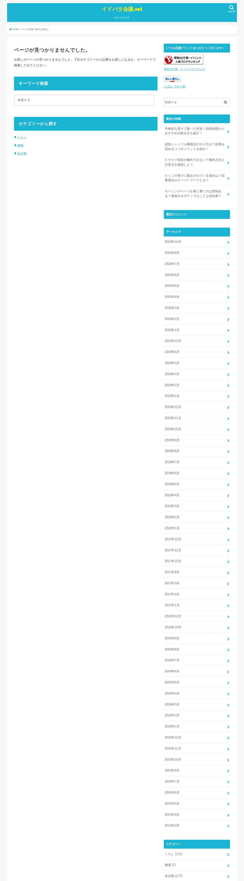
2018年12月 (172, 392)
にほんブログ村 (174, 85)
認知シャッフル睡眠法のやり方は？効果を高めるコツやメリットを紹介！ (194, 144)
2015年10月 (172, 726)
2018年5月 (172, 465)
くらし (22, 136)
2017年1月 (172, 580)
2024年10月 (172, 236)
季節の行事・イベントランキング (183, 68)
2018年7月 (172, 445)
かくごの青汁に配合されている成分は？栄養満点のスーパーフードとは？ (194, 173)
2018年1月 (172, 507)
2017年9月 (172, 549)
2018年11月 (172, 403)
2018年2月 (172, 497)
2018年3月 (172, 486)
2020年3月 (172, 298)
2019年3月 (172, 361)
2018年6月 (172, 455)
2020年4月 (172, 288)
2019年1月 (172, 382)
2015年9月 (172, 737)
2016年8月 (172, 622)
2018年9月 (172, 424)
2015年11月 (172, 716)
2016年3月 (172, 674)
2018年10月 (172, 413)
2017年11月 (172, 528)
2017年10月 (172, 538)
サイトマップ (122, 17)
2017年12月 (172, 518)
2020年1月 (172, 319)
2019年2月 (172, 371)
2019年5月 (172, 340)
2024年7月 (172, 257)
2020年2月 (172, 309)
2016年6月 (172, 643)
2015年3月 (172, 789)
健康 (20, 144)
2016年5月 (172, 653)
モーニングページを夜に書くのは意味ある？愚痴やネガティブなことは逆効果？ (194, 188)
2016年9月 (172, 612)
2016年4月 (172, 664)
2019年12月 (172, 330)
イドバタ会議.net (122, 8)
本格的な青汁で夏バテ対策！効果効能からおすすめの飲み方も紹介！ (194, 129)
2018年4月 (172, 476)
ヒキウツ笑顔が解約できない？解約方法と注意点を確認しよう (194, 159)
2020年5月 (172, 277)
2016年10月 (172, 601)
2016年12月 (172, 591)
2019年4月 (172, 351)
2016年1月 (172, 695)
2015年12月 (172, 705)
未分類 (22, 152)
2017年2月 (172, 570)
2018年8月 (172, 434)
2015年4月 (172, 779)
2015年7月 (172, 747)
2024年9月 (172, 246)
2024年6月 (172, 267)
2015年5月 (172, 768)
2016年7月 (172, 632)
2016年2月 (172, 685)
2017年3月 (172, 559)
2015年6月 (172, 758)
